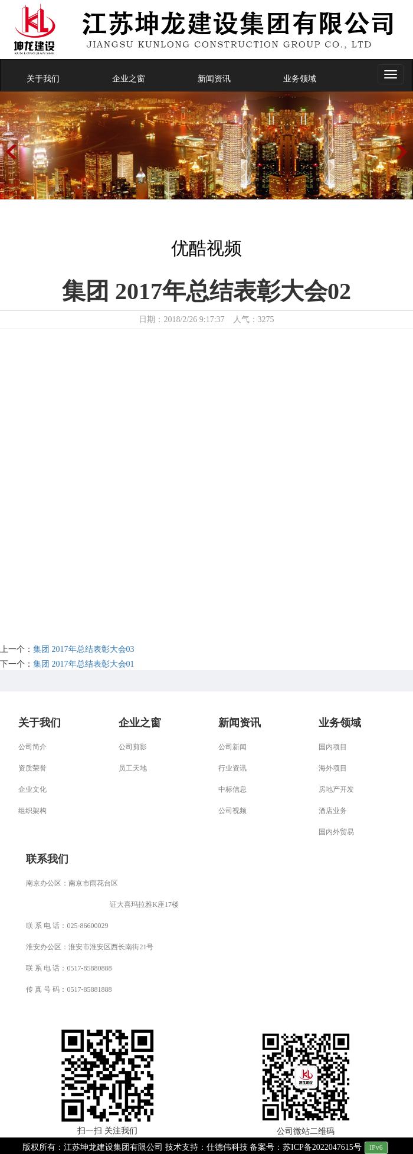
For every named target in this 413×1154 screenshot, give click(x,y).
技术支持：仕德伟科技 (206, 1147)
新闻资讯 (214, 78)
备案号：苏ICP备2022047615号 (306, 1147)
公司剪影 (133, 747)
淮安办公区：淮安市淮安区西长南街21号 (89, 947)
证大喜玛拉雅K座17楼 (144, 904)
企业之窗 (128, 78)
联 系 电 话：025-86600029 (67, 926)
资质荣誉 (32, 768)
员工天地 (133, 768)
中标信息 (232, 789)
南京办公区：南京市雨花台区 (72, 883)
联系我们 (47, 859)
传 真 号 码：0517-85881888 (69, 989)
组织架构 (32, 811)
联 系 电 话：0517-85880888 (69, 968)
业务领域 (299, 78)
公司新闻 (232, 747)
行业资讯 (232, 768)
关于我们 (43, 78)
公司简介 (32, 747)
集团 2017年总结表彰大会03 (84, 649)
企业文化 (32, 789)
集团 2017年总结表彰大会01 (84, 664)
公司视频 (232, 811)
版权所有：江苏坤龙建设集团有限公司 (92, 1147)
